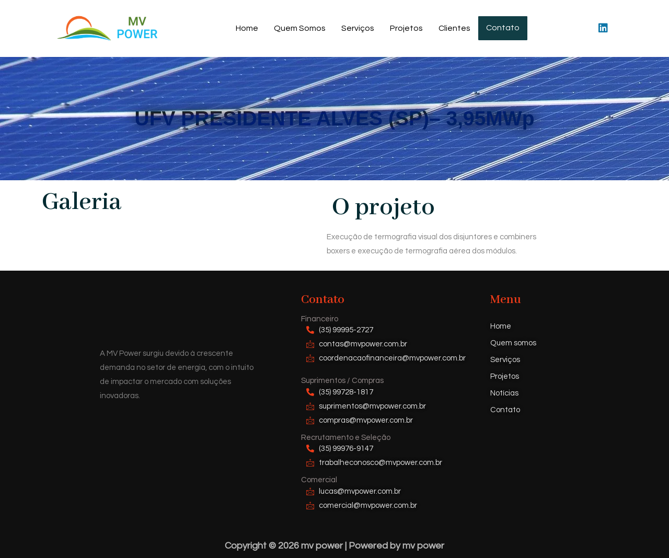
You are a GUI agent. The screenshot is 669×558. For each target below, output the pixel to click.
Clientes (456, 28)
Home (248, 28)
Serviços (359, 28)
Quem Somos (301, 28)
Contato (502, 28)
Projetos (407, 28)
